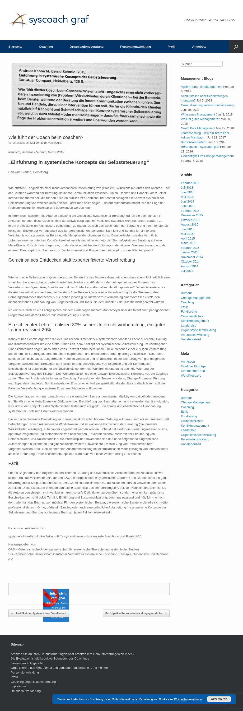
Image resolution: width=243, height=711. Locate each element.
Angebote (199, 46)
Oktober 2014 (190, 261)
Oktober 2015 (190, 220)
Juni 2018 (187, 192)
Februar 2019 (190, 183)
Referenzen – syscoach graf (200, 146)
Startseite (15, 46)
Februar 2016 (190, 210)
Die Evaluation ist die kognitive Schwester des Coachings (50, 658)
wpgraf (58, 142)
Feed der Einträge (193, 366)
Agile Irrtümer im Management (201, 86)
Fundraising (189, 311)
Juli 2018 (187, 187)
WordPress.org (191, 375)
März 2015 (188, 243)
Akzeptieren (219, 699)
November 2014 (192, 257)
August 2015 (189, 224)
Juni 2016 (187, 206)
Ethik (184, 307)
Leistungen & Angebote (26, 663)
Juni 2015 (187, 229)
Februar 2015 (190, 247)
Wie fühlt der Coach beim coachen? (46, 137)
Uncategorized (191, 339)
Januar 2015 (189, 252)
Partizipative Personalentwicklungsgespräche (136, 613)
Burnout (186, 293)
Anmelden (188, 361)
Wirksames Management (198, 114)
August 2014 (189, 266)
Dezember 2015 (192, 215)
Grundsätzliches (192, 316)
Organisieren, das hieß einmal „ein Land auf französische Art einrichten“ (60, 667)
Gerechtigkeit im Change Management (207, 156)
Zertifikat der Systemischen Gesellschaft (38, 613)
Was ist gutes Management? (200, 119)
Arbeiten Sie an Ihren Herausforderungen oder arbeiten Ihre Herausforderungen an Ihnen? (72, 654)
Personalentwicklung (135, 46)
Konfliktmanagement (195, 321)
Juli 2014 (187, 270)
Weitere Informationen (188, 699)
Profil (172, 46)
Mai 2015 (187, 233)
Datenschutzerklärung (26, 691)
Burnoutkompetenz (194, 142)
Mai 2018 (187, 197)
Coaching (46, 46)
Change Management (195, 298)
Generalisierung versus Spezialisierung (207, 105)
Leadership (188, 325)
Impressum (18, 686)
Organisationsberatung (86, 46)
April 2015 (188, 238)
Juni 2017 (187, 201)
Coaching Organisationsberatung (33, 681)
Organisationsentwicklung (198, 330)
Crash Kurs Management (198, 128)
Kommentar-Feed (193, 371)
